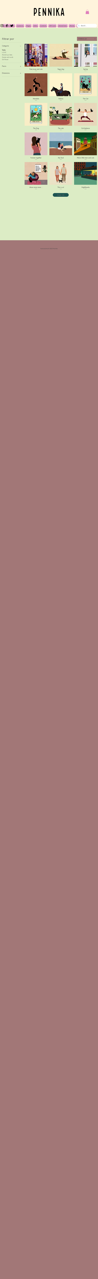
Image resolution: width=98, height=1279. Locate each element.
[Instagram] (2, 26)
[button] (87, 12)
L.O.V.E (4, 52)
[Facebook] (7, 26)
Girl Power (5, 59)
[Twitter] (12, 26)
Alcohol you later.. (7, 55)
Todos (4, 50)
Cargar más (60, 195)
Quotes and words (7, 57)
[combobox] (87, 39)
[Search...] (87, 26)
